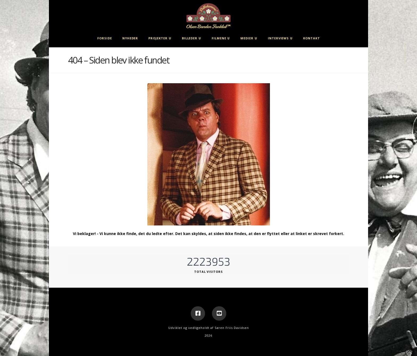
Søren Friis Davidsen (232, 328)
